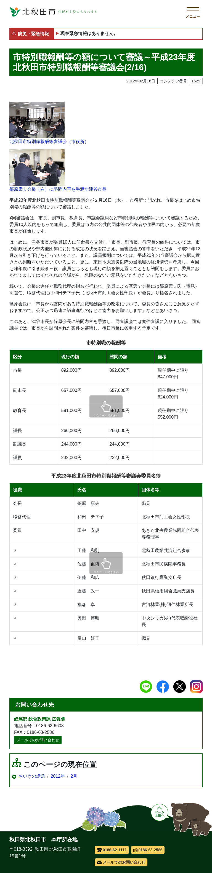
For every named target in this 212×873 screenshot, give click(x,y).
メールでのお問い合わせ (38, 740)
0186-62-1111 (112, 850)
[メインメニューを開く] (193, 11)
